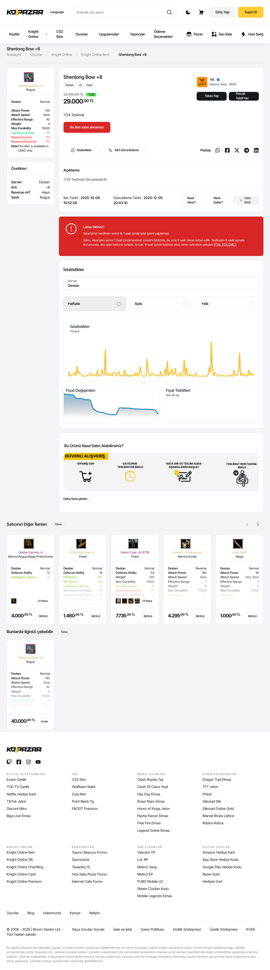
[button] (257, 524)
